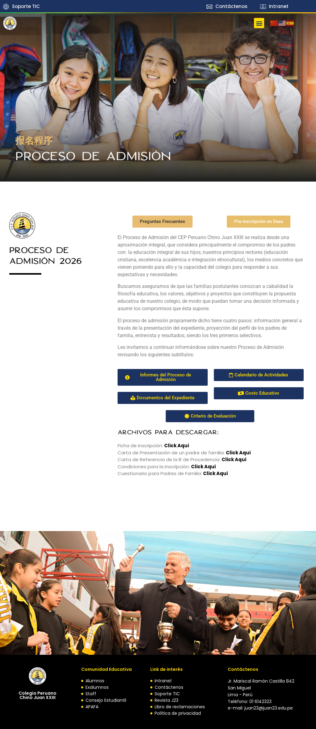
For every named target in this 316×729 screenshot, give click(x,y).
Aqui (222, 473)
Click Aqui (238, 452)
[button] (259, 23)
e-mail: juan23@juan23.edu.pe (260, 708)
